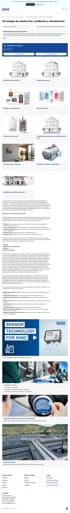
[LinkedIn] (67, 508)
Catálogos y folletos (10, 385)
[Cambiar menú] (66, 9)
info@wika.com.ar (7, 49)
